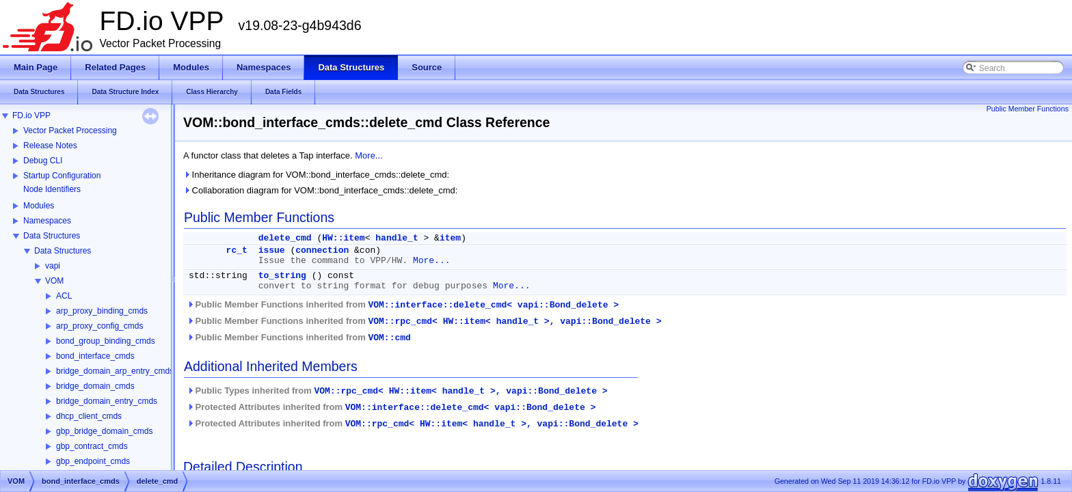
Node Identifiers (52, 189)
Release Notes (50, 145)
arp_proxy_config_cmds (99, 326)
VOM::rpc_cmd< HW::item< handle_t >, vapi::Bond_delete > (514, 321)
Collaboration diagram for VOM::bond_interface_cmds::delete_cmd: (320, 190)
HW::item (343, 238)
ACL (64, 296)
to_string (282, 276)
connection (322, 250)
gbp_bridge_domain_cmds (104, 431)
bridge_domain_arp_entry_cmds (115, 371)
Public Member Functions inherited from (403, 304)
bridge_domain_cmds (95, 386)
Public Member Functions (1028, 109)
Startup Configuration (61, 175)
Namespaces (47, 221)
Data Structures (51, 236)
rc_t (236, 250)
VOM (54, 281)
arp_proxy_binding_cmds (102, 311)
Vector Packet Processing (70, 130)
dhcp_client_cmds (89, 416)
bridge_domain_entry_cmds (106, 401)
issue (271, 250)
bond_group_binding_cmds (105, 341)
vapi (52, 266)
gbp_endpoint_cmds (93, 461)
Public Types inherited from (397, 390)
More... (368, 155)
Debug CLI (42, 160)
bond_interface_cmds (95, 356)
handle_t (396, 238)
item (450, 238)
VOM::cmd (389, 338)
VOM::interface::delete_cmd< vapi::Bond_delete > (493, 305)
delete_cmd (285, 238)
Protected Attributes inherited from (391, 407)
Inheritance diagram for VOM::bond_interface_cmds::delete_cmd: (316, 174)
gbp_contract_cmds (92, 446)
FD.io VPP (31, 115)
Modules (38, 205)
